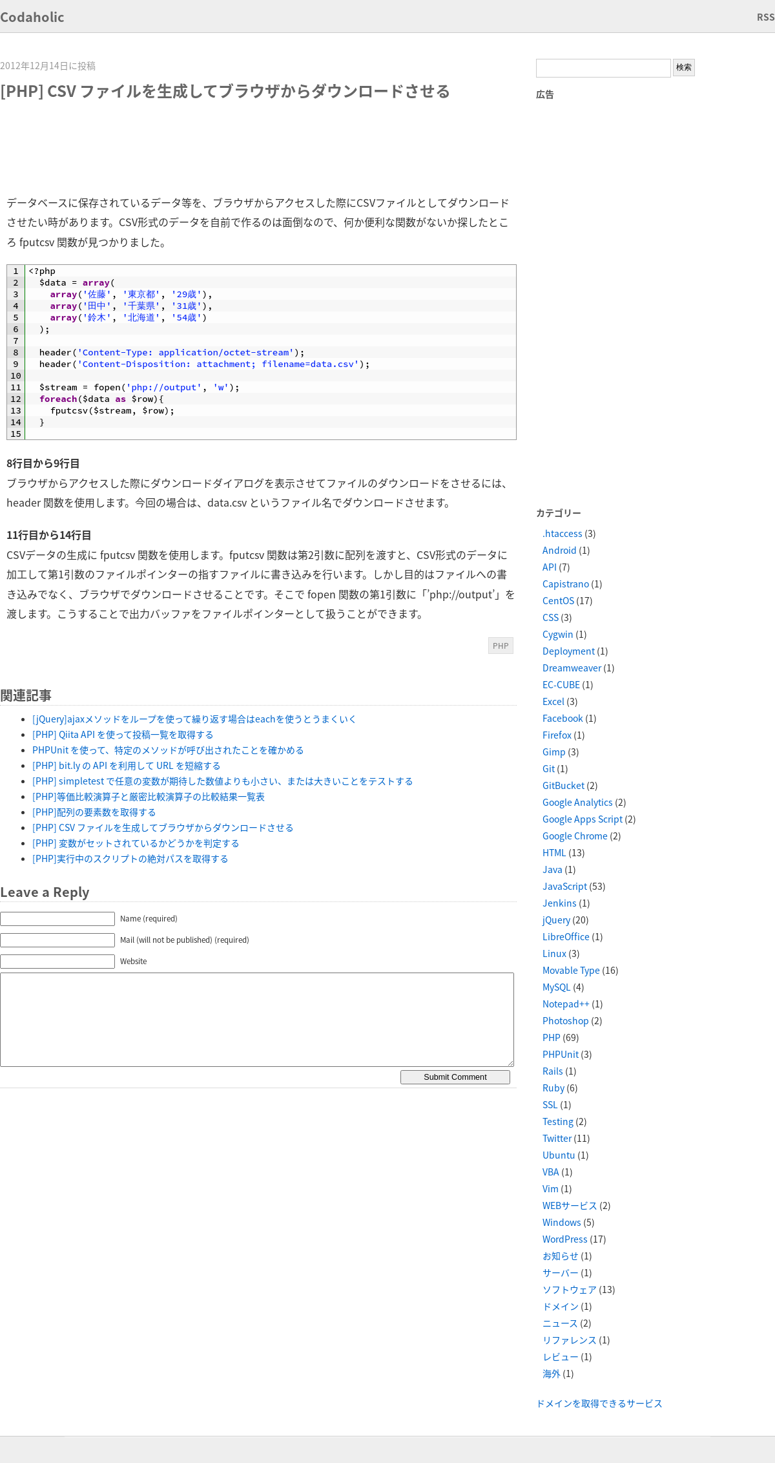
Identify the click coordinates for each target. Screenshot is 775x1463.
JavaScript (564, 885)
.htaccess (562, 533)
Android (559, 549)
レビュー (560, 1356)
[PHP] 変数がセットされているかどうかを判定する (136, 842)
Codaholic (32, 16)
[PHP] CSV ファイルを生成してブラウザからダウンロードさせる (163, 827)
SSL (550, 1104)
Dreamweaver (571, 667)
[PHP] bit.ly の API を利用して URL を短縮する (126, 765)
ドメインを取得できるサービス (599, 1402)
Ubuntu (558, 1154)
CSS (550, 617)
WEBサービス (569, 1205)
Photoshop (565, 1020)
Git (548, 768)
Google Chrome (575, 835)
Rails (552, 1070)
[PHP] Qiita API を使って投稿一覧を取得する (123, 734)
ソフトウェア (569, 1289)
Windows (561, 1222)
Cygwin (558, 633)
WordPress (565, 1238)
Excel (553, 701)
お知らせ (560, 1255)
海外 (551, 1373)
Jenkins (559, 902)
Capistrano (565, 583)
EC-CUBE (561, 684)
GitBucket (563, 785)
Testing (558, 1121)
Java (552, 869)
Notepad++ (566, 1003)
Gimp (554, 751)
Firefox (557, 734)
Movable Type (571, 969)
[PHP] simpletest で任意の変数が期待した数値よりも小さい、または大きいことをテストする (222, 780)
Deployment (568, 650)
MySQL (556, 986)
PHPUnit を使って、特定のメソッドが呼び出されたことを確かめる (168, 749)
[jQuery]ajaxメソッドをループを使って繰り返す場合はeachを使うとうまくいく (194, 718)
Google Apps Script (582, 818)
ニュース (560, 1322)
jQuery (556, 919)
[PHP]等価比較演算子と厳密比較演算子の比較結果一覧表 (148, 796)
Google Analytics (577, 801)
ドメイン (560, 1306)
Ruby (553, 1087)
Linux (554, 953)
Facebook (562, 717)
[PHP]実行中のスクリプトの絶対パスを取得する (130, 858)
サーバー (560, 1272)
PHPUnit (560, 1053)
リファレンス (569, 1339)
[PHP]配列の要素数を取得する (94, 811)
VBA (550, 1171)
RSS (766, 16)
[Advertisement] (241, 147)
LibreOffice (566, 936)
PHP (501, 645)
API (549, 566)
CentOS (558, 600)
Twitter (557, 1137)
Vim (550, 1188)
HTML (554, 852)
